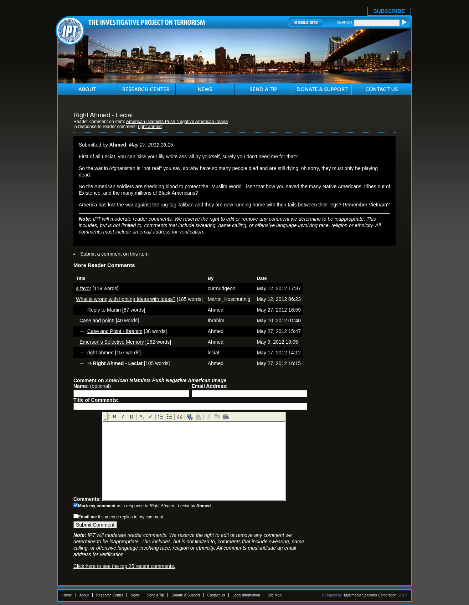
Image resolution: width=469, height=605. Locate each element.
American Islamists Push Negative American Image (177, 121)
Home (67, 595)
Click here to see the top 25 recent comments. (124, 566)
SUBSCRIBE (389, 11)
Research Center (109, 595)
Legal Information (246, 595)
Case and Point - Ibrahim (115, 331)
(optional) (92, 386)
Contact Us (216, 595)
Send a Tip (155, 595)
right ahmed (150, 126)
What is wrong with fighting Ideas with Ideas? (125, 299)
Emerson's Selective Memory (111, 342)
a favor (83, 288)
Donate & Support (185, 595)
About (84, 595)
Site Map (275, 595)
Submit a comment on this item (114, 254)
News (134, 595)
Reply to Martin (104, 310)
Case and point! (96, 320)
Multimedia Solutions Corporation (370, 595)
